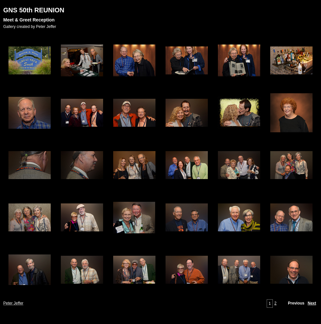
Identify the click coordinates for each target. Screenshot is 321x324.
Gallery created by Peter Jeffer (29, 26)
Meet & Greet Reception (29, 19)
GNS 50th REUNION (33, 10)
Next (312, 303)
